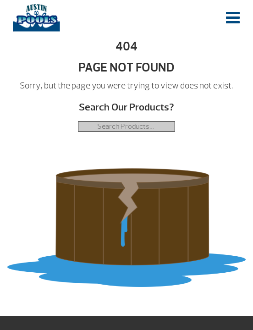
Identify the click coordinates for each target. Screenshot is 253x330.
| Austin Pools (36, 18)
